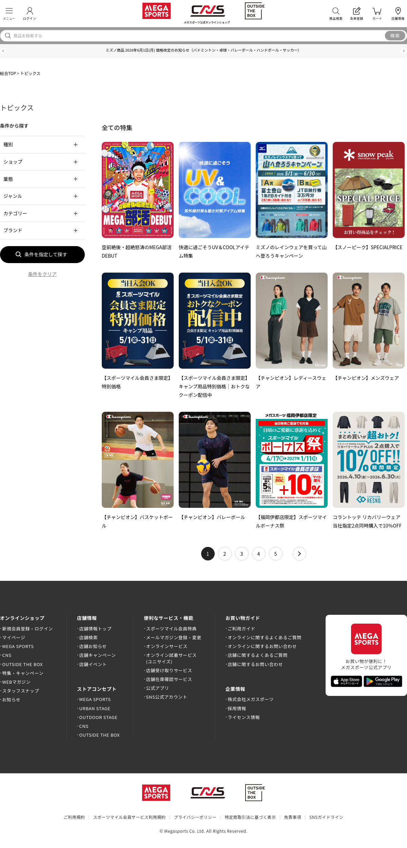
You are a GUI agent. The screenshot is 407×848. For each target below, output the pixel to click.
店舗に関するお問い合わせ (255, 664)
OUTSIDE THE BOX (22, 664)
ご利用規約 (74, 817)
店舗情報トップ (95, 628)
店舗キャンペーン (97, 655)
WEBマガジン (16, 682)
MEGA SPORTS (18, 646)
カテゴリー (15, 213)
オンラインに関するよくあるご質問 (265, 637)
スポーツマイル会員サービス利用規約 (129, 817)
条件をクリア (42, 274)
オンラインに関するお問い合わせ (262, 646)
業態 (8, 179)
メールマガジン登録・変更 (173, 637)
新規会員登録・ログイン (27, 628)
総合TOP (8, 73)
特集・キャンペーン (23, 673)
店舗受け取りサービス (169, 670)
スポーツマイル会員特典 (171, 628)
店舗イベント (93, 664)
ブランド (12, 230)
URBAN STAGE (95, 708)
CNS (7, 655)
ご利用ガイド (241, 628)
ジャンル (12, 195)
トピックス (30, 73)
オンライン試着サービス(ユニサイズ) (171, 658)
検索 (395, 35)
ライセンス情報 (244, 717)
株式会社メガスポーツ (251, 699)
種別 (8, 144)
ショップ (12, 161)
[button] (3, 51)
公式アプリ (157, 688)
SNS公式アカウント (167, 697)
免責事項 (292, 817)
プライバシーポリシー (195, 817)
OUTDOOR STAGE (98, 717)
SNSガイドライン (326, 817)
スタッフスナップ (20, 690)
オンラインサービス (167, 646)
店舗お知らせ (93, 646)
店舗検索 (88, 637)
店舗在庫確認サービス (169, 679)
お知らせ (11, 699)
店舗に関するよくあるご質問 (258, 655)
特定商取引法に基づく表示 (250, 817)
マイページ (13, 637)
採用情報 (237, 708)
